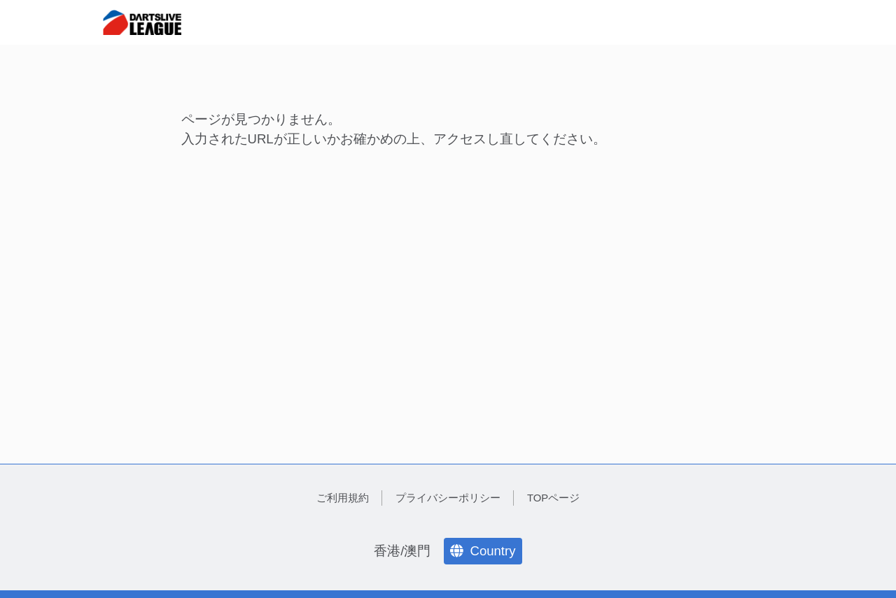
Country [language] (482, 550)
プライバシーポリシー (448, 498)
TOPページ (553, 498)
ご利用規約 (342, 498)
